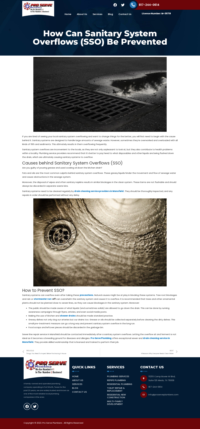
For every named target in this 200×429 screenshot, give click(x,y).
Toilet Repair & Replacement (116, 389)
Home (68, 14)
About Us (82, 14)
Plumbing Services (118, 376)
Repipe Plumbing (116, 380)
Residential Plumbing (119, 384)
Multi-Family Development (115, 403)
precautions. (87, 295)
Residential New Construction (116, 396)
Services (97, 14)
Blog (110, 14)
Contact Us (124, 14)
